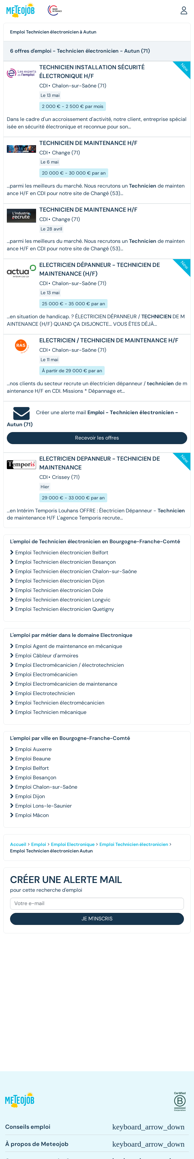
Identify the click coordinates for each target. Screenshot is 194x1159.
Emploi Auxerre (33, 749)
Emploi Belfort (32, 768)
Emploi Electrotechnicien (45, 693)
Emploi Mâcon (32, 815)
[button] (184, 10)
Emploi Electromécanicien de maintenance (66, 683)
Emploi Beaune (33, 758)
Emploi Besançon (35, 777)
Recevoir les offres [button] (97, 437)
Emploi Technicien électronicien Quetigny (64, 609)
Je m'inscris (97, 918)
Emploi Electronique (73, 844)
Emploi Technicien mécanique (50, 712)
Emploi (38, 844)
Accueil (18, 844)
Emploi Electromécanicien (46, 674)
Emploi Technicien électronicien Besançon (65, 562)
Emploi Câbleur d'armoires (46, 655)
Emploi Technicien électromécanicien (59, 702)
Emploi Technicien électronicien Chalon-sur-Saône (76, 571)
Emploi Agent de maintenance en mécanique (68, 646)
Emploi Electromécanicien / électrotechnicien (69, 665)
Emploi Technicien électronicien (133, 844)
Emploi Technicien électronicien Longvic (62, 599)
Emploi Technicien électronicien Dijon (59, 580)
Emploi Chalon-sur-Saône (46, 787)
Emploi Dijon (30, 796)
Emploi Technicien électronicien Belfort (61, 552)
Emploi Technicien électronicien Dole (59, 590)
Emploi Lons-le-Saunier (43, 805)
